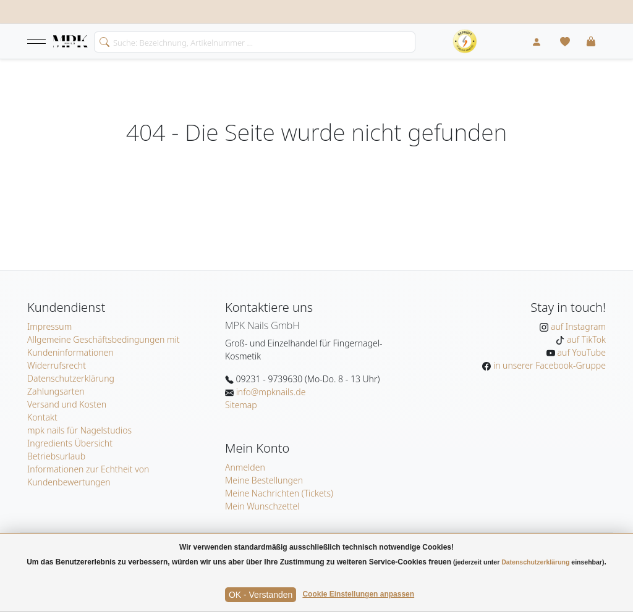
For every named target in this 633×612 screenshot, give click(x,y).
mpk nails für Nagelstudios (79, 430)
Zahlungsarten (56, 391)
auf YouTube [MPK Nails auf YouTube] (580, 352)
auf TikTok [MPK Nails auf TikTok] (585, 339)
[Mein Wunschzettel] (565, 41)
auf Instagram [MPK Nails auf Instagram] (577, 326)
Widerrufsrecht (56, 365)
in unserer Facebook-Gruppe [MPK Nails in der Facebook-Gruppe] (548, 365)
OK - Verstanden (261, 595)
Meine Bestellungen (264, 480)
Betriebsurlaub (56, 456)
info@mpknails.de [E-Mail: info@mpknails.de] (269, 392)
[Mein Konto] (536, 41)
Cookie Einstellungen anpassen (358, 594)
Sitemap (241, 405)
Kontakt (42, 417)
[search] (102, 40)
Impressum (49, 326)
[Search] (255, 42)
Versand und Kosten (66, 404)
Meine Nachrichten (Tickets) (279, 493)
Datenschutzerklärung (70, 378)
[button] (36, 41)
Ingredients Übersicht (70, 443)
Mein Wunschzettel (262, 506)
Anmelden (245, 467)
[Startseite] (70, 42)
